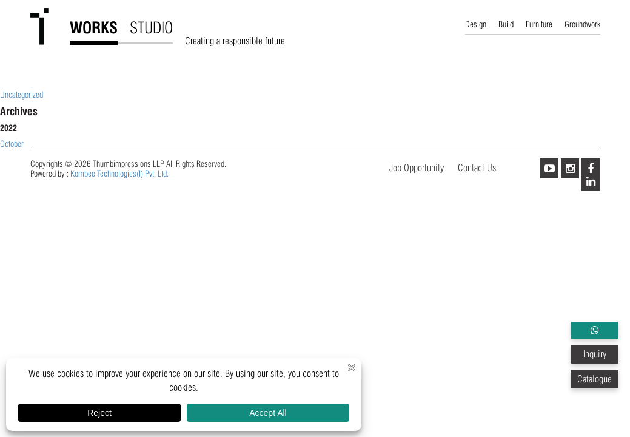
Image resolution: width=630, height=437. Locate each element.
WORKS (94, 27)
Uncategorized (21, 95)
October (12, 144)
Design (475, 24)
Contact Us (477, 168)
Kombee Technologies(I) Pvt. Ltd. (119, 173)
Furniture (539, 24)
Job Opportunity (416, 168)
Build (506, 24)
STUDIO (151, 27)
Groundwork (582, 24)
